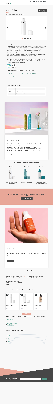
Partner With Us (10, 317)
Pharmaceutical (27, 330)
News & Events (32, 1)
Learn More (11, 258)
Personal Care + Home (27, 336)
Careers (41, 1)
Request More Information (42, 8)
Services (8, 325)
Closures (27, 339)
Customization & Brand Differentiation (14, 319)
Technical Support (10, 321)
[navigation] (7, 25)
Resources (37, 1)
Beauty (27, 333)
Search (44, 376)
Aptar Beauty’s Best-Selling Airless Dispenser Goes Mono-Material (16, 274)
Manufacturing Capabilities (12, 320)
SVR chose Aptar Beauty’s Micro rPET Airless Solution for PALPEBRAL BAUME (16, 280)
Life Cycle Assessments (11, 324)
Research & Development (11, 318)
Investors (44, 1)
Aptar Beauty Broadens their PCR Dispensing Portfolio (37, 274)
